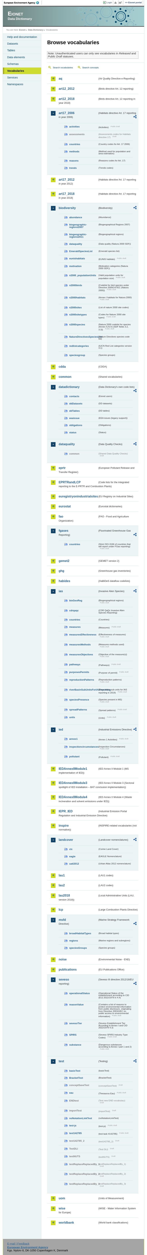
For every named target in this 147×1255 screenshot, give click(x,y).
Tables (11, 50)
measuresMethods (80, 644)
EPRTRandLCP (70, 482)
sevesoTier (75, 1023)
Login (109, 2)
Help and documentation (22, 36)
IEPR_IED (66, 811)
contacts (74, 396)
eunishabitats (77, 258)
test (61, 1061)
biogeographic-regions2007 (78, 226)
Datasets (12, 43)
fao (61, 516)
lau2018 (64, 895)
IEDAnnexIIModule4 (73, 797)
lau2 (62, 885)
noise (63, 959)
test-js (72, 1125)
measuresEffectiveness (82, 634)
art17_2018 (66, 193)
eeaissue (74, 418)
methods (74, 151)
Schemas (13, 63)
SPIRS (72, 1034)
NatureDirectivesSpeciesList (83, 336)
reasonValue (76, 1004)
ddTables (74, 410)
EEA (23, 3)
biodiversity (67, 208)
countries (74, 144)
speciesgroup (77, 355)
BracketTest (76, 1077)
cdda (62, 366)
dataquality (75, 244)
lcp (61, 909)
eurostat (65, 506)
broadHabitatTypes (80, 933)
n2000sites (75, 307)
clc (71, 849)
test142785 (75, 1133)
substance (75, 1044)
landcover (66, 839)
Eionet (22, 30)
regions (73, 940)
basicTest (74, 1070)
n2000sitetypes (78, 314)
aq (60, 78)
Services (12, 77)
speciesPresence (79, 699)
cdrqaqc (74, 610)
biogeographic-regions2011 (78, 235)
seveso (64, 979)
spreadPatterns (78, 709)
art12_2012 (66, 88)
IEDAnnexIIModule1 (73, 768)
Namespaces (15, 84)
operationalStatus (79, 993)
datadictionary (69, 387)
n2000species (77, 324)
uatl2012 (74, 863)
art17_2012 (66, 179)
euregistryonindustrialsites (78, 496)
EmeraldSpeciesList (80, 251)
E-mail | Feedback (18, 1243)
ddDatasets (75, 403)
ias (61, 591)
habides (64, 581)
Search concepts (90, 67)
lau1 (62, 875)
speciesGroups (78, 947)
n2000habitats (77, 297)
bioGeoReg (75, 600)
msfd (62, 919)
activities (74, 126)
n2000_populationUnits (82, 275)
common (65, 376)
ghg (61, 570)
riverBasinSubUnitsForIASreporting (83, 689)
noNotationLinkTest (80, 1118)
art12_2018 (66, 98)
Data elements (16, 57)
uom (62, 1198)
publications (68, 969)
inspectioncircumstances (83, 746)
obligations (75, 425)
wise (62, 1208)
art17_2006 (66, 113)
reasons (73, 160)
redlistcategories (79, 346)
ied (61, 729)
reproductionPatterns (81, 679)
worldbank (66, 1222)
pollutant (74, 756)
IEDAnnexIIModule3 (73, 783)
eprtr (62, 468)
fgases (63, 530)
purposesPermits (79, 672)
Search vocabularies (63, 67)
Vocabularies (15, 70)
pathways (74, 664)
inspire (64, 825)
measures (75, 626)
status (72, 432)
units (72, 717)
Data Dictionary (35, 30)
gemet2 (64, 561)
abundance (75, 217)
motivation (75, 266)
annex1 (73, 738)
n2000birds (75, 285)
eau (71, 1092)
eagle (72, 856)
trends (73, 168)
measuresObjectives (81, 654)
